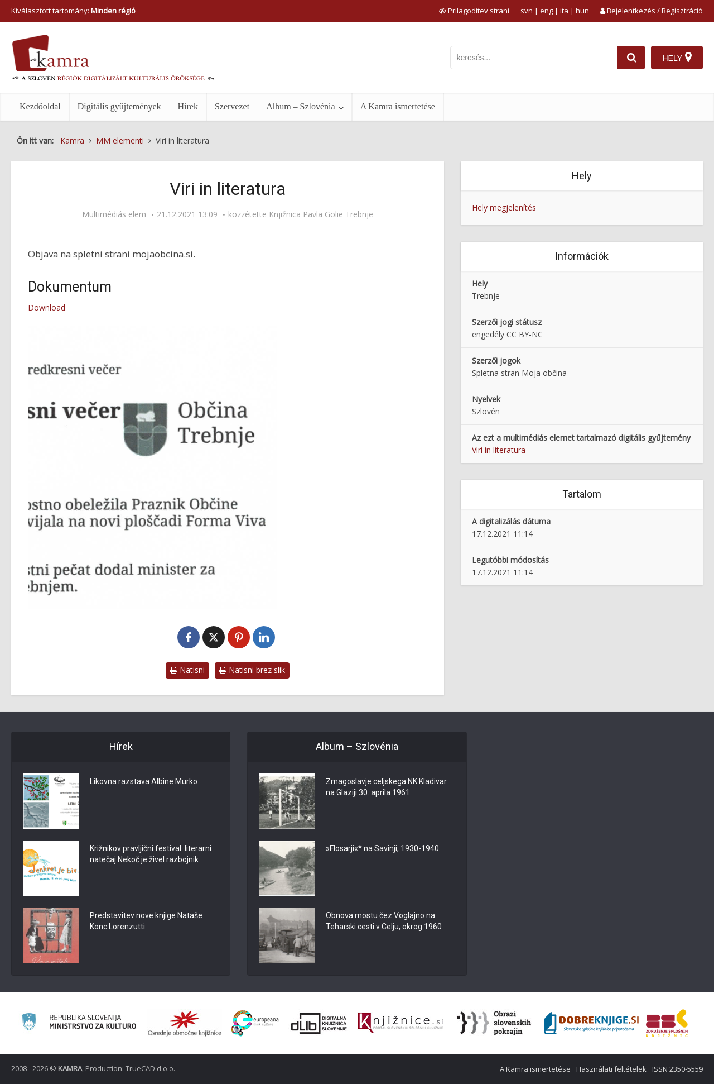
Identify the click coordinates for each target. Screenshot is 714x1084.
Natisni (187, 670)
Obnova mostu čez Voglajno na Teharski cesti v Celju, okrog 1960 (384, 921)
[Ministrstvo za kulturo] (78, 1023)
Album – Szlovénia (300, 106)
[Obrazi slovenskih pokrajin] (494, 1023)
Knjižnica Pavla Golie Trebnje (321, 214)
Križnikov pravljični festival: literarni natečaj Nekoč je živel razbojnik (150, 854)
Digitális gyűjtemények (119, 106)
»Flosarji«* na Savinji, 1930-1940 (382, 848)
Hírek (188, 106)
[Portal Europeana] (255, 1023)
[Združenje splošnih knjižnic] (667, 1023)
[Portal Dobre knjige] (591, 1023)
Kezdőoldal (40, 106)
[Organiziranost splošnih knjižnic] (184, 1023)
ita (564, 11)
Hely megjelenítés (504, 207)
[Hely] (677, 57)
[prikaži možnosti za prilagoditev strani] (474, 11)
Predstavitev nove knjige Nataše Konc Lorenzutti (146, 921)
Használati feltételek (611, 1069)
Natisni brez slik (252, 670)
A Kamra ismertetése (397, 106)
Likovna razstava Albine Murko (143, 781)
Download (46, 307)
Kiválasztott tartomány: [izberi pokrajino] (73, 11)
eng (546, 11)
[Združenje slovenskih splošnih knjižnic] (400, 1023)
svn (526, 11)
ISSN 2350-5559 (677, 1069)
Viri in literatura (498, 450)
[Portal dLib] (319, 1023)
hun (582, 11)
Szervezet (232, 106)
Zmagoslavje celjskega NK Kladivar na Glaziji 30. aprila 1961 (386, 787)
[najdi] (631, 57)
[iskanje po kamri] (533, 57)
